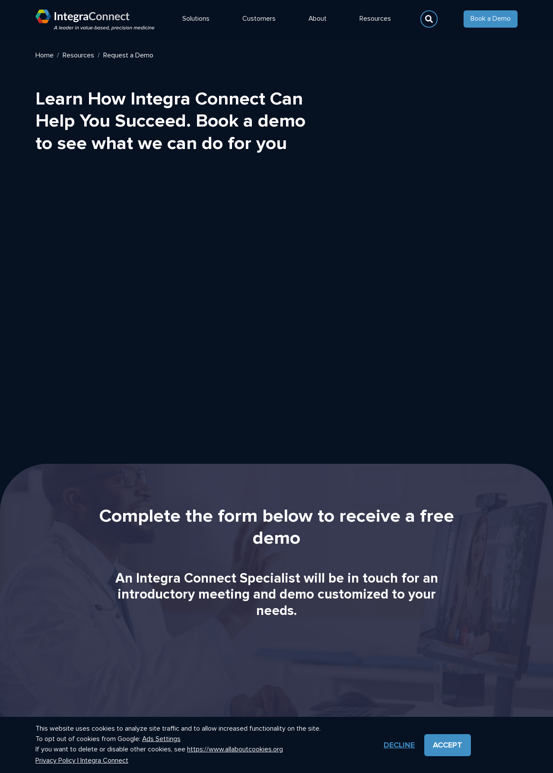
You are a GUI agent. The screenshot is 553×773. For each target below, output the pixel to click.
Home (44, 55)
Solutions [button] (196, 19)
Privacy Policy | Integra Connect (81, 761)
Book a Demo (490, 19)
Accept (447, 745)
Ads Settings (161, 739)
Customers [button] (259, 19)
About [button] (317, 19)
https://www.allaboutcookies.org (235, 749)
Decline (399, 745)
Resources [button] (375, 19)
